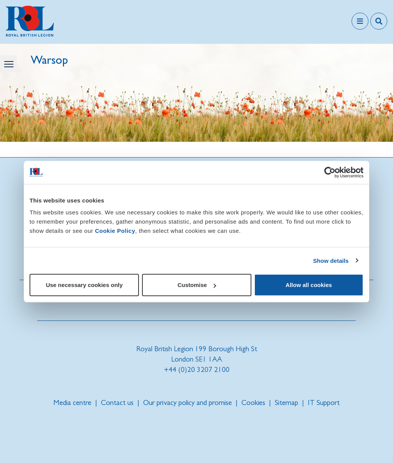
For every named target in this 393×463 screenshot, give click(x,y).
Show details (331, 260)
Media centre (72, 402)
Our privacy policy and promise (187, 402)
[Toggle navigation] (360, 21)
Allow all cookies (309, 285)
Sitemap (286, 402)
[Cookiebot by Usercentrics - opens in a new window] (329, 172)
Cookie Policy (115, 230)
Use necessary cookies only (84, 285)
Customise (196, 285)
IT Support (324, 402)
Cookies (253, 402)
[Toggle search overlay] (378, 21)
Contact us (117, 402)
